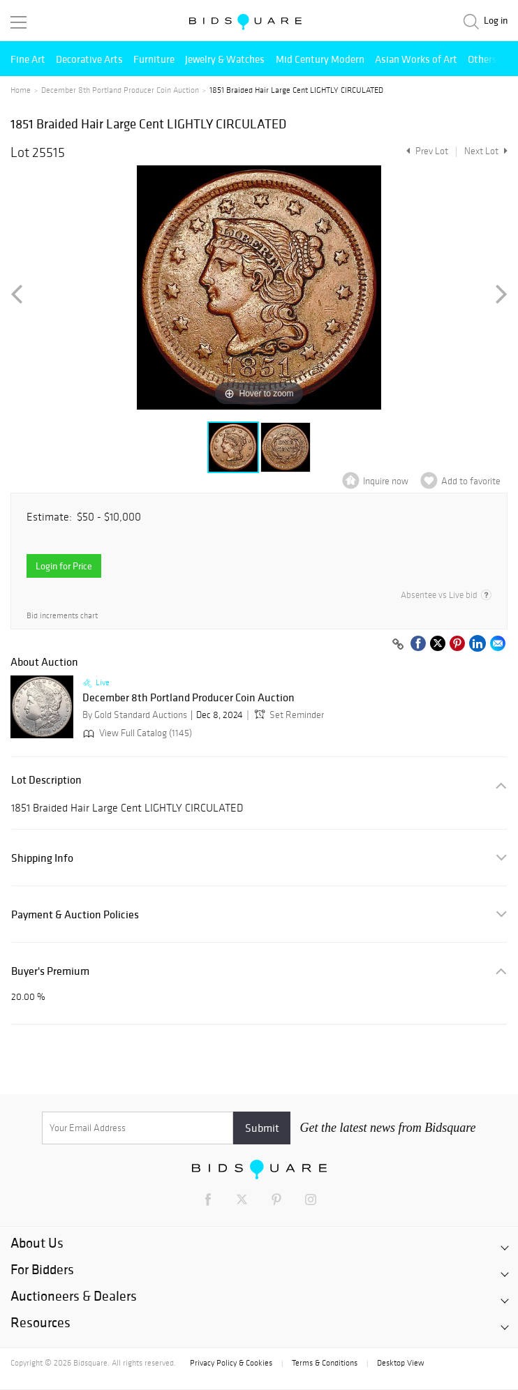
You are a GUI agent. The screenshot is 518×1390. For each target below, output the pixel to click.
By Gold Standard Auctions (134, 715)
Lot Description (46, 779)
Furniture (154, 59)
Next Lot (486, 151)
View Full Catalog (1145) (136, 733)
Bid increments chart (62, 615)
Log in (496, 20)
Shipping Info (42, 858)
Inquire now (385, 481)
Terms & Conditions (324, 1363)
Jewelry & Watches (225, 59)
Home (20, 90)
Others (482, 59)
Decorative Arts (89, 59)
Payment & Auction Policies (75, 914)
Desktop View (400, 1363)
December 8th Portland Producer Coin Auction (120, 90)
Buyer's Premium (50, 971)
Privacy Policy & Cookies (231, 1363)
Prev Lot (425, 151)
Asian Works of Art (416, 59)
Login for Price (64, 566)
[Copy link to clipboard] (398, 644)
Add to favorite (471, 481)
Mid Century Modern (320, 59)
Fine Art (27, 59)
